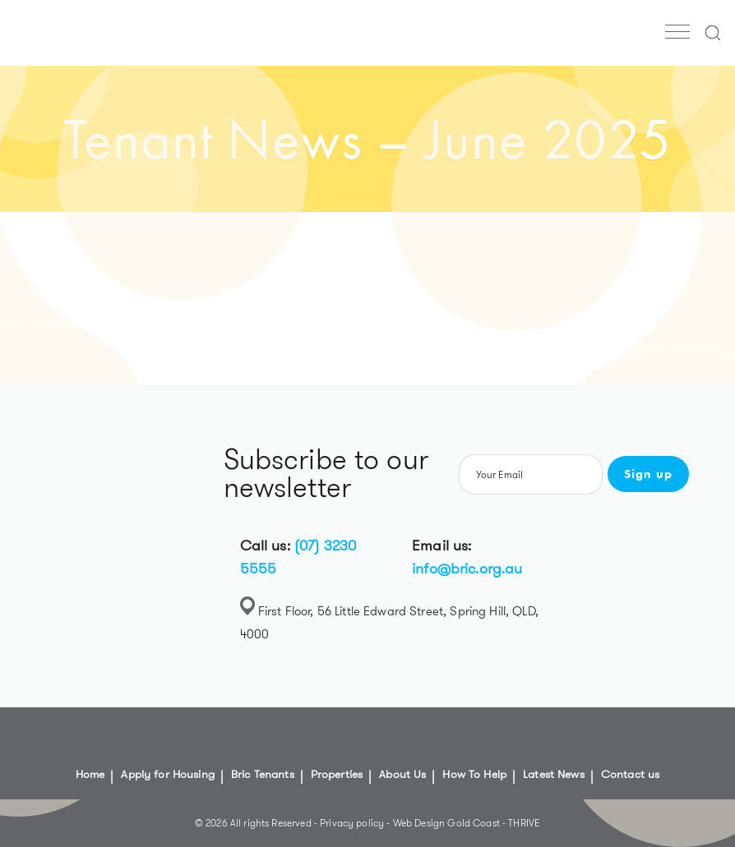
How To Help (474, 774)
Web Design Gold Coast (446, 823)
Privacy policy (353, 823)
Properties (337, 774)
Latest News (554, 774)
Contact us (630, 774)
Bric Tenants (262, 774)
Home (90, 774)
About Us (402, 774)
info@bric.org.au (467, 568)
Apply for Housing (168, 774)
